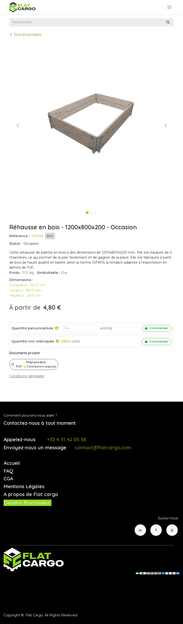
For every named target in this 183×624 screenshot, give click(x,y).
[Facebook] (156, 530)
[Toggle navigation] (169, 7)
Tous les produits (25, 34)
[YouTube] (172, 530)
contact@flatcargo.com (103, 447)
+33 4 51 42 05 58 (66, 439)
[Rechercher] (168, 22)
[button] (17, 125)
